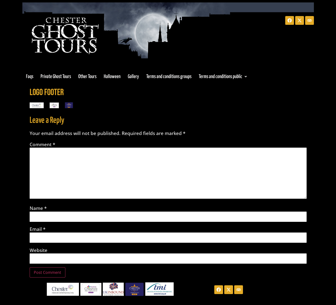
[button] (222, 76)
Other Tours (87, 76)
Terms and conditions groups (168, 76)
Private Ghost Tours (56, 76)
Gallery (133, 76)
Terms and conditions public (223, 76)
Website (38, 250)
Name (38, 208)
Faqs (29, 76)
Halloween (112, 76)
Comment (42, 144)
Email (37, 229)
